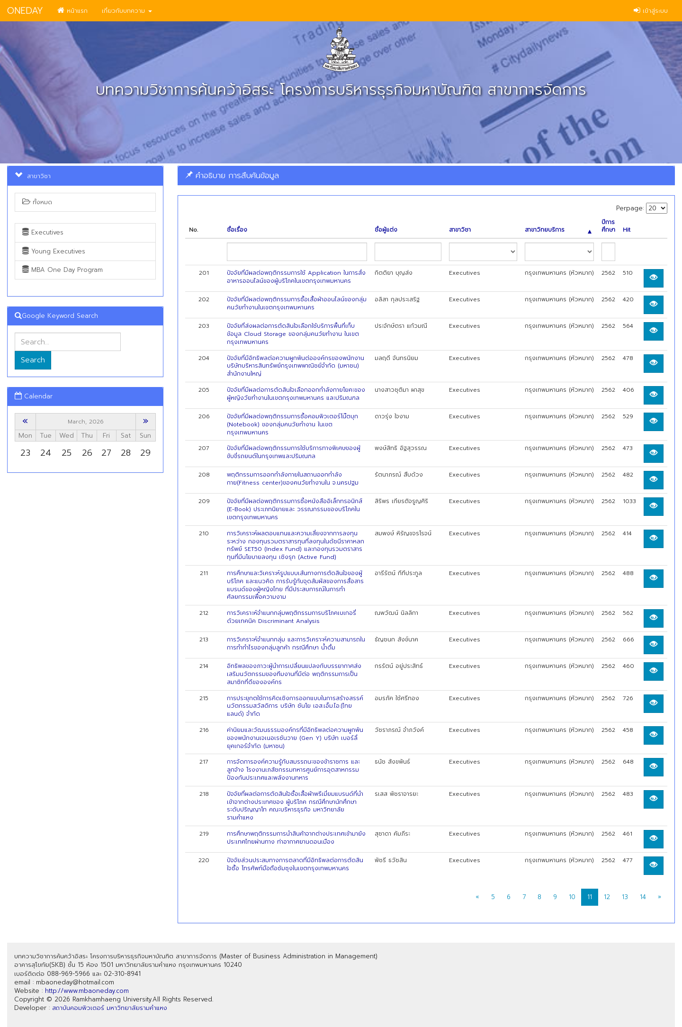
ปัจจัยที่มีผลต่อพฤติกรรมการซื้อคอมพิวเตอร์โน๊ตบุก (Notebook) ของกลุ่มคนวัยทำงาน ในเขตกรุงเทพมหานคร (292, 424)
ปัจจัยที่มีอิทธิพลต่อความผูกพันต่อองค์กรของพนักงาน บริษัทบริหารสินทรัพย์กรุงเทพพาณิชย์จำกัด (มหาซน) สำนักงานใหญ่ (295, 366)
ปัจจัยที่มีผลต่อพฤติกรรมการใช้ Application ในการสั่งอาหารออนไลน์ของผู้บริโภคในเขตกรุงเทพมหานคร (296, 277)
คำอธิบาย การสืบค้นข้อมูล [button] (232, 175)
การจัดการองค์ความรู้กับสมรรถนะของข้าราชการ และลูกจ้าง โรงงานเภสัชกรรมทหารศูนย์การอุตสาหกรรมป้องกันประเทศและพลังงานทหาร (293, 769)
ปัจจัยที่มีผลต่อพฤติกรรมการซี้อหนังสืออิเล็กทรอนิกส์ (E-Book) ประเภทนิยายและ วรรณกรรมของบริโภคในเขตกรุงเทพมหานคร (294, 509)
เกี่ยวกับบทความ (127, 10)
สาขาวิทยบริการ (558, 230)
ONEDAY (25, 11)
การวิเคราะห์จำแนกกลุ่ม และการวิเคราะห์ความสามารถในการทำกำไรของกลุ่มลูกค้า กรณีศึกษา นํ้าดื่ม (296, 643)
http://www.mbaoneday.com (87, 990)
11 (589, 896)
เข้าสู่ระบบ (651, 10)
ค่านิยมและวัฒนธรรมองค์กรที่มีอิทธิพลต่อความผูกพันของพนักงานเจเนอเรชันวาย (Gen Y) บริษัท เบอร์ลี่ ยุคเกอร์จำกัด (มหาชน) (295, 738)
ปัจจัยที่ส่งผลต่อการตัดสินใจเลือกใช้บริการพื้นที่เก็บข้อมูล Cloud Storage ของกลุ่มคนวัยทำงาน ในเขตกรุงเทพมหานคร (293, 334)
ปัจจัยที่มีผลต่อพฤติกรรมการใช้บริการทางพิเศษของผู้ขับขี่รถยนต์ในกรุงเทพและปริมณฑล (293, 452)
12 (607, 896)
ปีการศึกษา (608, 226)
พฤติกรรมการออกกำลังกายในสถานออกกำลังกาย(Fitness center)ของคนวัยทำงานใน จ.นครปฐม (293, 478)
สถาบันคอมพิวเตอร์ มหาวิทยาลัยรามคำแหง (109, 1007)
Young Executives (53, 251)
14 (643, 896)
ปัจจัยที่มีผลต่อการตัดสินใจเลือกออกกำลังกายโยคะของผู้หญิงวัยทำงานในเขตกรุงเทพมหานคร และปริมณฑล (296, 394)
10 (572, 896)
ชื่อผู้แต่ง (386, 230)
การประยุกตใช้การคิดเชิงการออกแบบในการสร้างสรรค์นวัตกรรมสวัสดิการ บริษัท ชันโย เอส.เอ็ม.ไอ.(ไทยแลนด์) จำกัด (295, 706)
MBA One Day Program (62, 269)
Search (33, 360)
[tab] (426, 175)
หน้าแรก (72, 10)
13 (625, 896)
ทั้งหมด (37, 202)
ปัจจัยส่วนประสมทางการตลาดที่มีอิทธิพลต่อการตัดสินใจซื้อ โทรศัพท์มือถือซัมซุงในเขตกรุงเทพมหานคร (295, 864)
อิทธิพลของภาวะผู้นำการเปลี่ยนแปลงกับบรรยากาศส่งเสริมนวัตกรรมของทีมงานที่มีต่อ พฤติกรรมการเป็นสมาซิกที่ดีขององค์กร (294, 674)
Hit (626, 230)
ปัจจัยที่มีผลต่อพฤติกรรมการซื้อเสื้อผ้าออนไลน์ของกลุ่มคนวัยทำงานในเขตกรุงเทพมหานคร (297, 303)
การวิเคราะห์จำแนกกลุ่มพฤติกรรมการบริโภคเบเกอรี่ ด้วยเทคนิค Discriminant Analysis (291, 617)
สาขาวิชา (460, 230)
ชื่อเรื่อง (237, 230)
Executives (42, 232)
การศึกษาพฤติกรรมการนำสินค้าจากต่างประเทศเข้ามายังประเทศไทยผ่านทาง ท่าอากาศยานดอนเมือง (296, 837)
